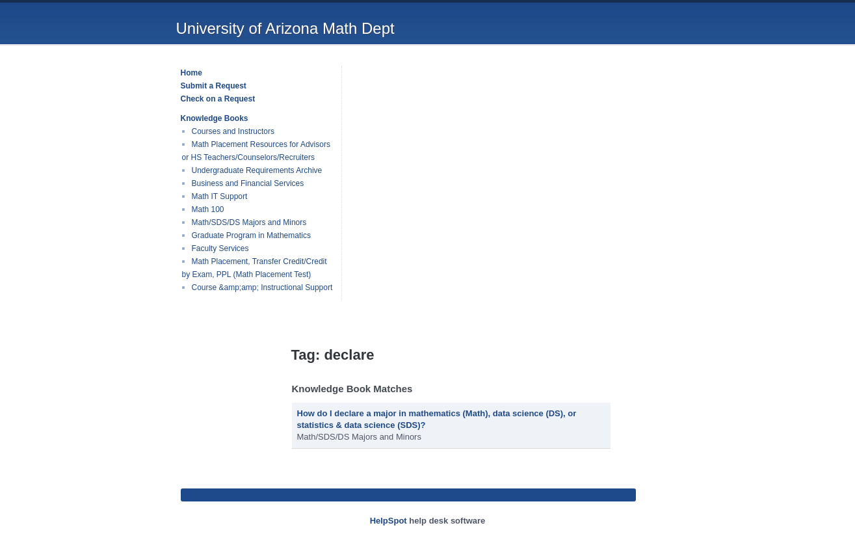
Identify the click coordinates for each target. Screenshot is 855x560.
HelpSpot (388, 521)
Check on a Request (218, 98)
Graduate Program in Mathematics (251, 235)
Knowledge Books (214, 118)
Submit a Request (213, 85)
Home (191, 72)
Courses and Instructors (233, 131)
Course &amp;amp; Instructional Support (262, 287)
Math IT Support (220, 196)
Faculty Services (220, 248)
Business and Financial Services (248, 183)
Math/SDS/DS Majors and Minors (249, 222)
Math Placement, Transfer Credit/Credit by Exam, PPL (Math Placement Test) (254, 268)
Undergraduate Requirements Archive (257, 170)
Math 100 (208, 209)
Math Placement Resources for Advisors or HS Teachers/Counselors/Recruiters (256, 151)
